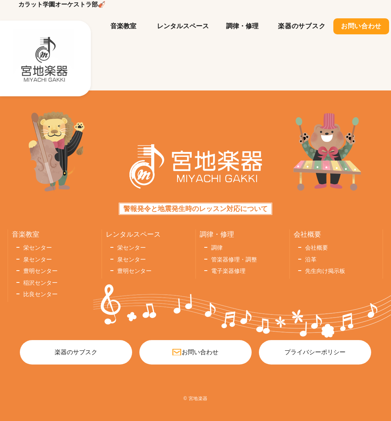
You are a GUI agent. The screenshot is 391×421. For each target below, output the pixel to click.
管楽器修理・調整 (234, 259)
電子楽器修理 (228, 271)
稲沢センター (40, 282)
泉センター (37, 259)
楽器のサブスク (301, 26)
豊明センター (40, 271)
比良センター (40, 294)
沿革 (311, 259)
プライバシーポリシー (315, 352)
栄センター (37, 247)
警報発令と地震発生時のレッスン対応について (195, 209)
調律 (217, 247)
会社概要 (316, 247)
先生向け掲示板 (325, 271)
